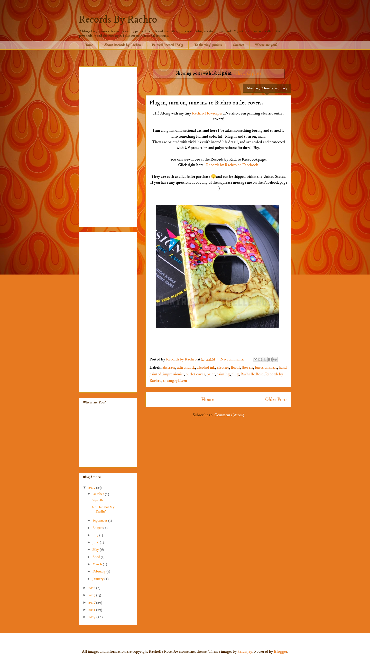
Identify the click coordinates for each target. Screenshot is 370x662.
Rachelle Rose (251, 374)
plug (235, 374)
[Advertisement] (108, 145)
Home (88, 45)
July (95, 535)
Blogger (280, 651)
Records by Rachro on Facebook (232, 164)
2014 (92, 617)
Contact (238, 45)
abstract (168, 367)
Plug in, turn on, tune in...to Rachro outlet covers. (206, 102)
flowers (247, 367)
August (97, 528)
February (99, 571)
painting (223, 374)
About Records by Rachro (122, 45)
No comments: (232, 359)
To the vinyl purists (208, 45)
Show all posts (248, 73)
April (96, 557)
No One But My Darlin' (103, 509)
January (98, 579)
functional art (266, 367)
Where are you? (266, 45)
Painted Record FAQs (167, 45)
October (98, 494)
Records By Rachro (118, 19)
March (97, 564)
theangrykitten (175, 380)
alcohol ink (206, 367)
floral (235, 367)
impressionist (173, 374)
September (100, 520)
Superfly (98, 500)
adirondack (186, 367)
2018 (92, 588)
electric (223, 367)
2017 (92, 595)
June (96, 542)
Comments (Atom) (229, 415)
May (96, 549)
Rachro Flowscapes (207, 113)
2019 (92, 487)
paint (211, 374)
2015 (92, 609)
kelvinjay (245, 651)
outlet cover (195, 374)
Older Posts (276, 399)
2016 (92, 602)
